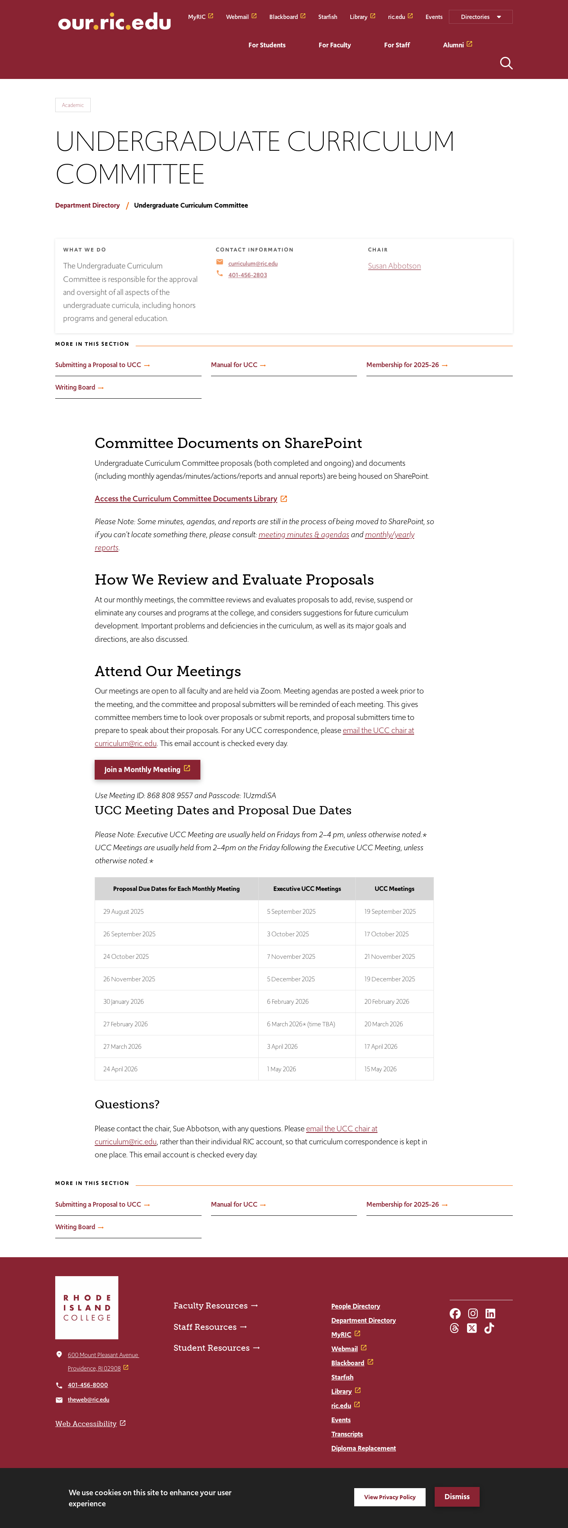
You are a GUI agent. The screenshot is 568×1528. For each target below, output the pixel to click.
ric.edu (396, 16)
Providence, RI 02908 (94, 1368)
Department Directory (87, 205)
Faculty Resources (211, 1306)
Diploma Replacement (363, 1448)
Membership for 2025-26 (402, 364)
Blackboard (283, 16)
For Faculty (335, 45)
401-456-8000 (88, 1385)
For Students (267, 45)
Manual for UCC (234, 364)
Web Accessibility (86, 1423)
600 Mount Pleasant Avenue (103, 1355)
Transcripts (347, 1434)
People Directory (355, 1306)
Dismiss (457, 1496)
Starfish (327, 16)
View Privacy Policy (390, 1497)
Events (434, 16)
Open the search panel (506, 63)
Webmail (237, 16)
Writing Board (75, 387)
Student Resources (212, 1348)
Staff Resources (205, 1327)
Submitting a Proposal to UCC (98, 364)
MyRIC (197, 16)
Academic (73, 105)
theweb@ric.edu (88, 1399)
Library (359, 16)
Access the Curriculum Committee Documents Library (186, 498)
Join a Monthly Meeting (143, 769)
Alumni (453, 45)
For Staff (397, 45)
